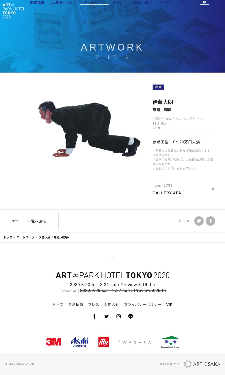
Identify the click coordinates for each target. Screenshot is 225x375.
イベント (120, 10)
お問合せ (111, 304)
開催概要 (37, 10)
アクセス (166, 10)
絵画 (158, 88)
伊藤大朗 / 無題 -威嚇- (54, 237)
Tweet (199, 222)
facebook (210, 222)
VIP (184, 10)
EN (214, 10)
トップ (7, 237)
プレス (93, 304)
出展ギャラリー (64, 10)
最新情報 (75, 304)
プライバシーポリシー (142, 304)
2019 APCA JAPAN (21, 363)
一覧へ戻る (37, 223)
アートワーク (94, 10)
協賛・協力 (143, 10)
